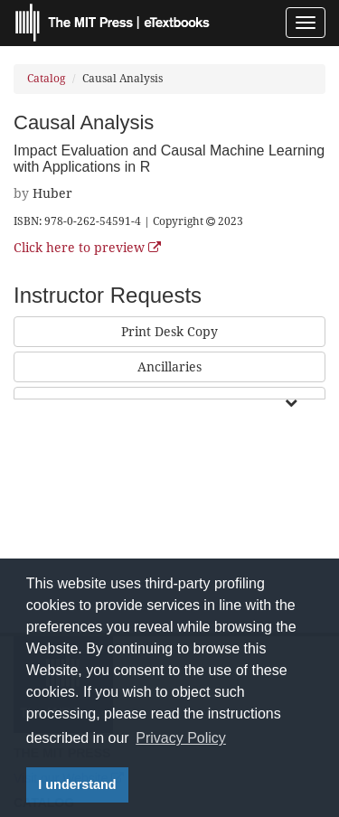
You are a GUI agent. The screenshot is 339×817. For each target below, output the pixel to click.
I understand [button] (77, 784)
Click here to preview (87, 247)
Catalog (46, 78)
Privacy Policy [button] (181, 738)
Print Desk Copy (169, 331)
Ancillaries (169, 367)
